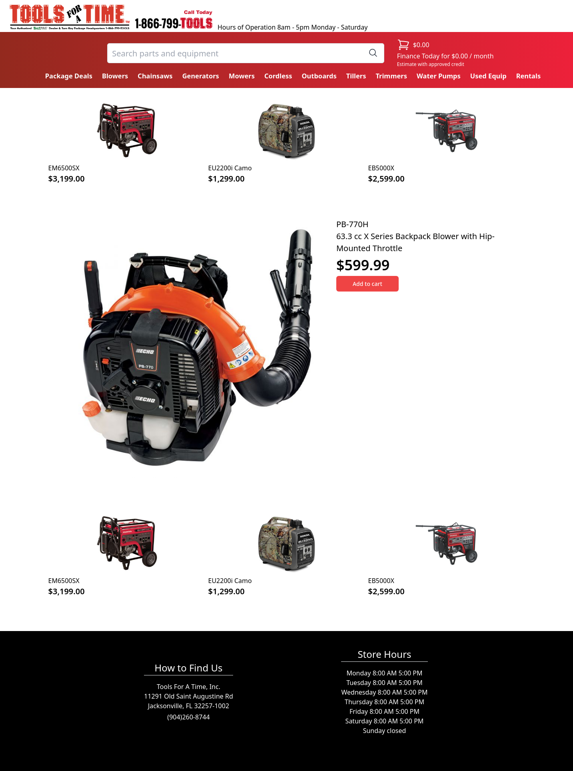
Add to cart (367, 284)
